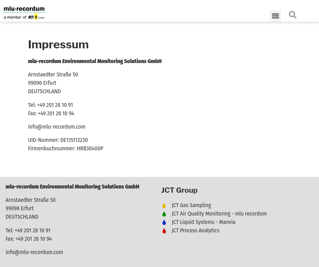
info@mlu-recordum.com (57, 126)
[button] (275, 16)
